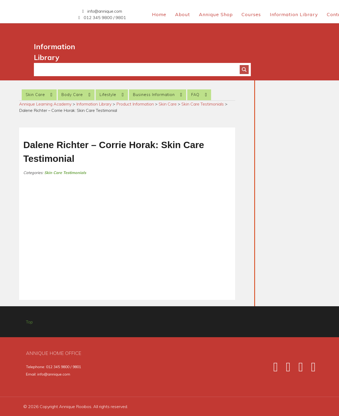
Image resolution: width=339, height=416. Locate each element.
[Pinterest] (310, 369)
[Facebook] (273, 369)
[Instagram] (298, 369)
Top (29, 321)
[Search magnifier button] (244, 69)
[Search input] (139, 69)
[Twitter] (285, 369)
